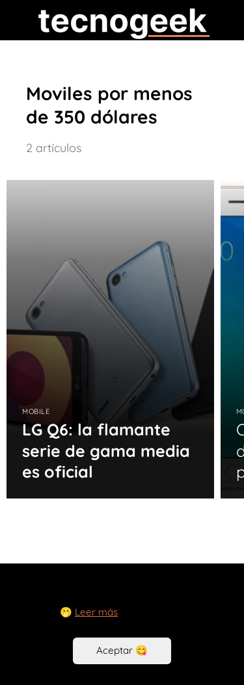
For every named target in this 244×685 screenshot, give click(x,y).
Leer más (96, 612)
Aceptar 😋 (122, 650)
